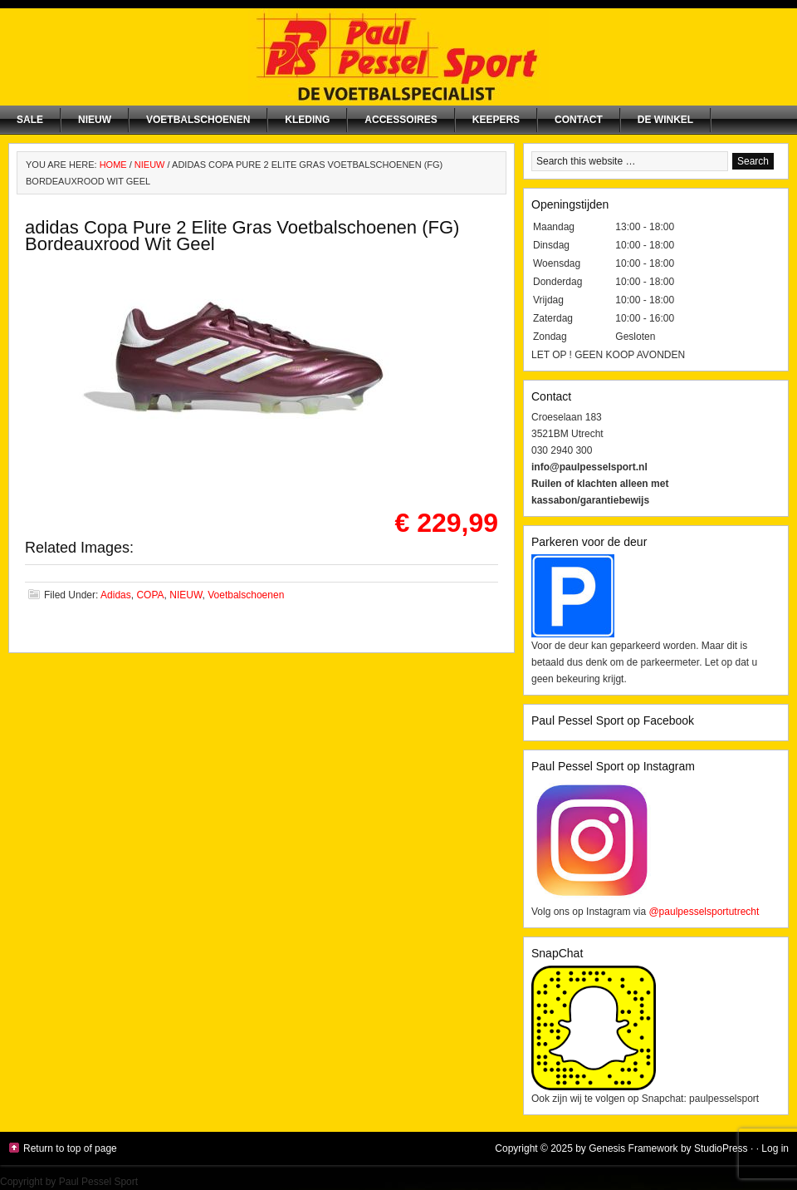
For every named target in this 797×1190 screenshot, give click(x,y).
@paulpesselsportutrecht (703, 911)
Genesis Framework (633, 1148)
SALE (30, 119)
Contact (579, 119)
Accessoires (400, 119)
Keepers (496, 119)
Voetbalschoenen (198, 119)
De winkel (665, 119)
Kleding (307, 119)
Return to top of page (70, 1148)
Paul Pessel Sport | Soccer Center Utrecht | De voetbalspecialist (398, 57)
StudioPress (721, 1148)
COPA (150, 595)
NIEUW (94, 119)
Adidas (115, 595)
